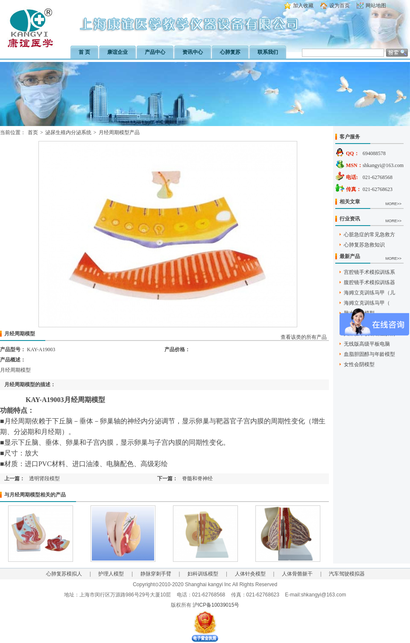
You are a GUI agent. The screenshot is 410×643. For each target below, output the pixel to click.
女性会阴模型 (359, 364)
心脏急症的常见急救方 (369, 235)
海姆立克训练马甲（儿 (369, 293)
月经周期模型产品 (119, 132)
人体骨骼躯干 (297, 574)
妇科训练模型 (202, 574)
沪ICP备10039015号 (216, 605)
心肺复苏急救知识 (364, 245)
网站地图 (376, 6)
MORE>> (393, 204)
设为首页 (339, 6)
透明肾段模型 (44, 479)
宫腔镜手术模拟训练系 (369, 272)
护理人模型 (111, 574)
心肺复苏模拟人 (64, 574)
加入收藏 (303, 6)
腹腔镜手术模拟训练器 (369, 282)
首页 (33, 132)
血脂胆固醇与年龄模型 (369, 354)
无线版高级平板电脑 (367, 344)
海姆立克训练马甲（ (367, 303)
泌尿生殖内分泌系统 (68, 132)
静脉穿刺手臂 (156, 574)
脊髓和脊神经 (197, 479)
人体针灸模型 (250, 574)
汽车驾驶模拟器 (347, 574)
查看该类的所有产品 (304, 337)
